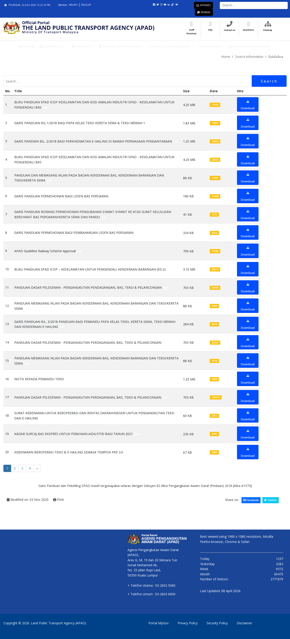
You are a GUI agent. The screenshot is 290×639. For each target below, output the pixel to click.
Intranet (203, 5)
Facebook (251, 500)
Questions (248, 29)
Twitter (270, 500)
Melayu (73, 4)
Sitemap (267, 30)
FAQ (210, 29)
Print (58, 499)
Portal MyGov (158, 623)
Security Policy (217, 623)
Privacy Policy (188, 623)
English (86, 4)
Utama (26, 46)
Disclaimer (244, 623)
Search (269, 81)
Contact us (229, 30)
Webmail (204, 12)
